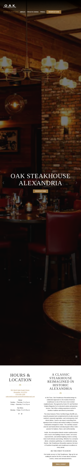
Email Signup (61, 428)
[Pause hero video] (76, 320)
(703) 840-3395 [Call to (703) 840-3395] (20, 358)
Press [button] (42, 12)
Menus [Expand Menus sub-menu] (23, 12)
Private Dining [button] (33, 12)
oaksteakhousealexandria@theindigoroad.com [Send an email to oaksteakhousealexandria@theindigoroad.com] (20, 361)
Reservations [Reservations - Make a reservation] (54, 12)
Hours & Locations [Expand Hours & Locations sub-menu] (11, 12)
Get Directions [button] (41, 463)
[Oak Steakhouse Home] (12, 5)
